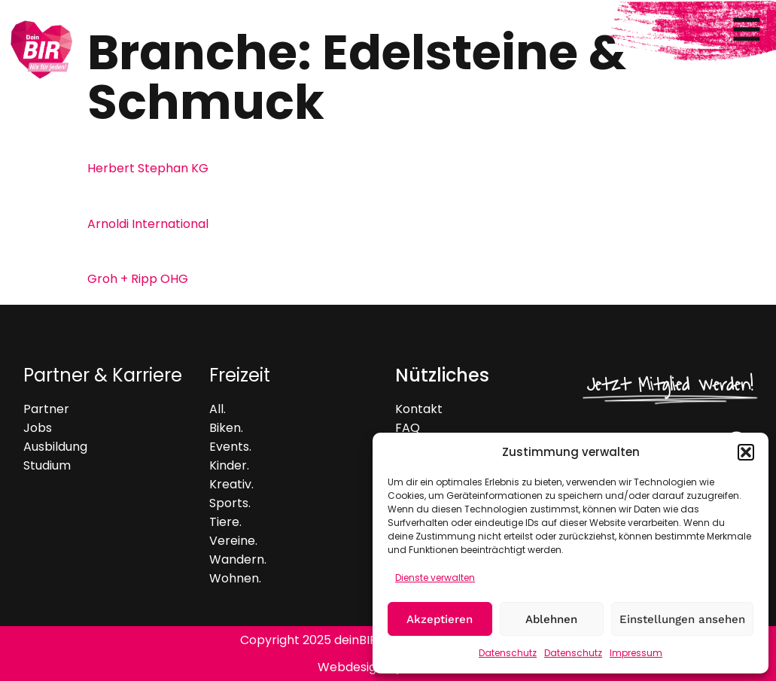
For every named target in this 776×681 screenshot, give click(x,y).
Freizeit (239, 375)
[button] (745, 452)
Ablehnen (551, 619)
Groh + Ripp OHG (137, 278)
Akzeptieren (439, 619)
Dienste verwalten (435, 577)
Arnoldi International (147, 224)
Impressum (636, 652)
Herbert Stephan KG (147, 168)
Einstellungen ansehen (682, 619)
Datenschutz (508, 652)
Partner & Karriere (102, 375)
